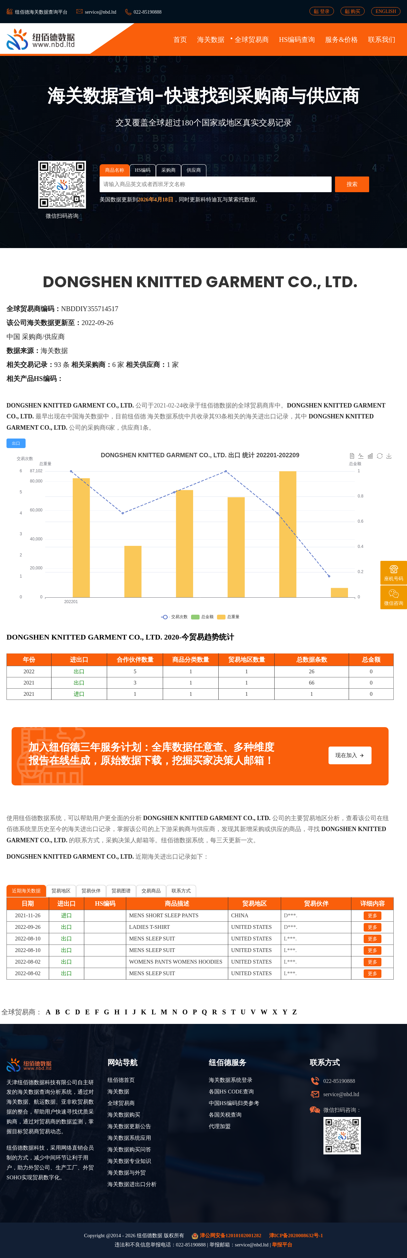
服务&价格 (341, 39)
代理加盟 (220, 1126)
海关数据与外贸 (126, 1173)
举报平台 (282, 1244)
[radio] (16, 443)
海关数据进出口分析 (132, 1184)
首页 (180, 39)
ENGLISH (386, 11)
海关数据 (210, 39)
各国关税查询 (225, 1115)
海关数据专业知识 (129, 1161)
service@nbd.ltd (100, 12)
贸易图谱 (121, 890)
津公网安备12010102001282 (226, 1236)
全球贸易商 (252, 39)
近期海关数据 (26, 890)
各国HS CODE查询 (231, 1091)
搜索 (352, 184)
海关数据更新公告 (129, 1126)
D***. (290, 915)
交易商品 (151, 890)
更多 (372, 915)
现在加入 (350, 755)
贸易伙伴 (91, 890)
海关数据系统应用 (129, 1138)
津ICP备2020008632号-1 (296, 1235)
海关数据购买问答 (129, 1149)
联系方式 (181, 890)
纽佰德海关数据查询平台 (41, 12)
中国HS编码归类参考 (234, 1103)
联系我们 (381, 39)
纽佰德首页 (121, 1080)
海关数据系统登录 (230, 1080)
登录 (322, 11)
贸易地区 (61, 890)
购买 (353, 11)
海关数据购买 (123, 1115)
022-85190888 (148, 12)
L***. (290, 938)
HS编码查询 (297, 39)
